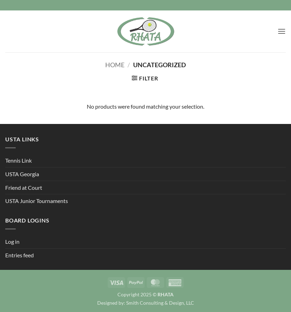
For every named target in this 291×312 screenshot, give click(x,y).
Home (114, 65)
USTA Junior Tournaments (36, 200)
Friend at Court (23, 187)
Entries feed (19, 255)
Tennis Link (18, 160)
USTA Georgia (22, 174)
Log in (12, 241)
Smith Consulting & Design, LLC (160, 303)
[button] (281, 31)
